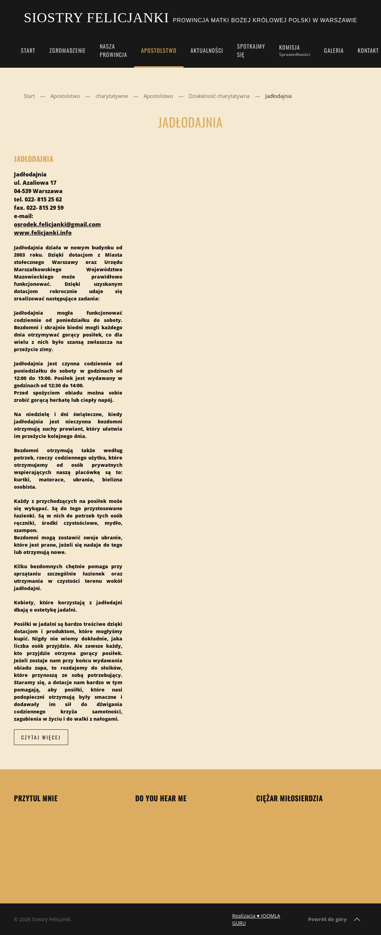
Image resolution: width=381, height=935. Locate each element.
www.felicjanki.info (43, 233)
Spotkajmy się (251, 50)
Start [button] (28, 50)
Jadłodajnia (33, 159)
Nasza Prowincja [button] (113, 50)
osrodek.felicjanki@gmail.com (57, 224)
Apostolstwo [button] (159, 50)
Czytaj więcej (41, 737)
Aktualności (206, 50)
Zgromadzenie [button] (67, 50)
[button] (357, 919)
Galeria (334, 50)
